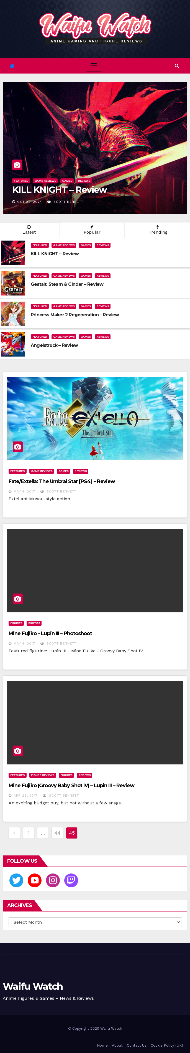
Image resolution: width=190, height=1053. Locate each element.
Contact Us (137, 1045)
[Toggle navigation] (94, 65)
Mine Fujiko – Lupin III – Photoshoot (50, 633)
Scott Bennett (65, 202)
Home (102, 1045)
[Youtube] (34, 880)
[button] (177, 65)
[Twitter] (16, 880)
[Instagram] (53, 880)
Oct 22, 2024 (29, 202)
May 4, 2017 (24, 491)
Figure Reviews (42, 775)
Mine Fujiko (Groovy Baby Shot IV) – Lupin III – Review (71, 785)
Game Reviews (45, 180)
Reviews (84, 180)
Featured (21, 180)
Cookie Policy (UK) (167, 1045)
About (117, 1045)
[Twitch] (71, 880)
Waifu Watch (33, 986)
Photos (34, 623)
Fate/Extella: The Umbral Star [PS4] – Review (62, 481)
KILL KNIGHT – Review (59, 189)
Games (67, 180)
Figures (16, 623)
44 (57, 833)
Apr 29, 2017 (26, 795)
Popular (92, 230)
